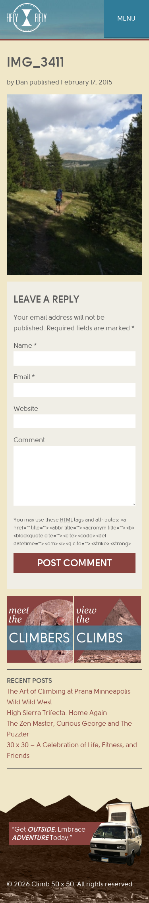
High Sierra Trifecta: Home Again (57, 713)
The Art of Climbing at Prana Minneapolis (68, 691)
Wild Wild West (29, 702)
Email (24, 377)
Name (25, 345)
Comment (29, 440)
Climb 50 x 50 (26, 17)
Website (26, 408)
